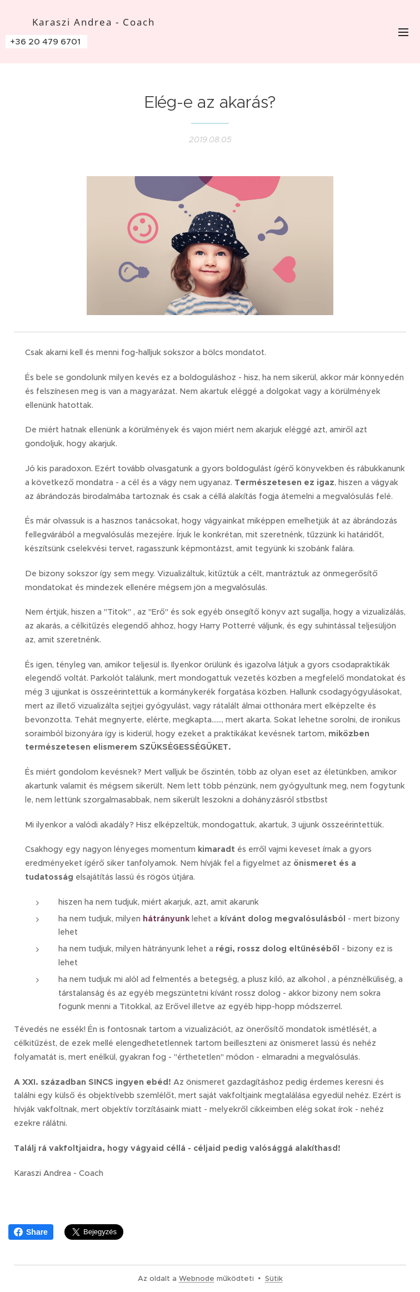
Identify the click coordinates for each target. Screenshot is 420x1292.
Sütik (274, 1278)
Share (31, 1232)
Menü (403, 32)
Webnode (196, 1278)
